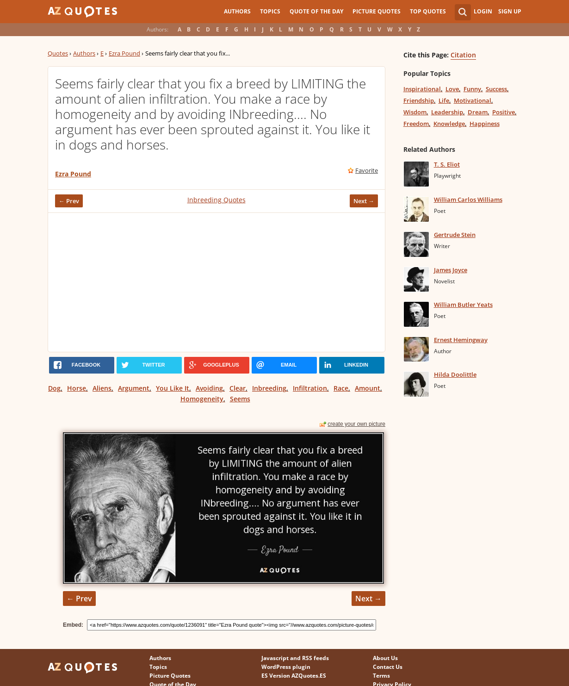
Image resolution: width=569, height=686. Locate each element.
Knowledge (449, 123)
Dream (478, 112)
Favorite (366, 170)
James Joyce (450, 270)
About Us (385, 658)
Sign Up (509, 11)
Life (444, 100)
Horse (76, 388)
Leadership (447, 112)
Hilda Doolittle (455, 374)
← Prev (69, 201)
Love (452, 89)
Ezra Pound (124, 53)
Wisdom (415, 112)
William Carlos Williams (468, 199)
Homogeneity (201, 398)
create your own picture (356, 424)
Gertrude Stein (455, 235)
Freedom (416, 123)
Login (483, 11)
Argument (133, 388)
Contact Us (387, 667)
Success (496, 89)
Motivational (472, 100)
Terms (381, 676)
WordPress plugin (285, 667)
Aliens (102, 388)
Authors (237, 11)
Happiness (485, 123)
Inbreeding (269, 388)
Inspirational (422, 89)
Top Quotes (428, 11)
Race (341, 388)
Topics (270, 11)
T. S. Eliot (447, 164)
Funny (472, 89)
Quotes (58, 53)
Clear (237, 388)
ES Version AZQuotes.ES (293, 676)
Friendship (418, 100)
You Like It (172, 388)
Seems (240, 398)
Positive (503, 112)
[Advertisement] (216, 282)
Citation (463, 54)
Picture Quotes (377, 11)
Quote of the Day (316, 11)
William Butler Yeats (463, 304)
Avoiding (209, 388)
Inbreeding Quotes (216, 199)
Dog (54, 388)
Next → (363, 201)
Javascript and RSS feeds (295, 658)
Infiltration (310, 388)
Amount (367, 388)
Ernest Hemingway (461, 340)
